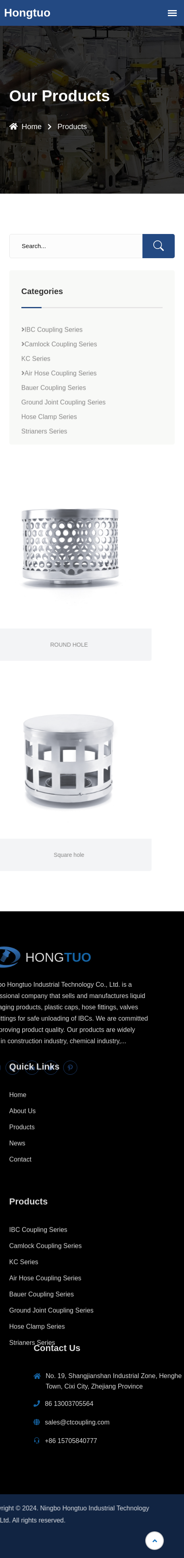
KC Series (35, 386)
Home (25, 127)
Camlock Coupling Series (59, 371)
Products (70, 127)
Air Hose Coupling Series (59, 400)
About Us (22, 1057)
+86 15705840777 (157, 1440)
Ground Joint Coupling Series (63, 429)
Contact (20, 1106)
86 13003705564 (155, 1403)
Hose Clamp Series (49, 444)
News (17, 1089)
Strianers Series (44, 458)
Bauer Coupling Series (53, 415)
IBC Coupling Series (52, 357)
